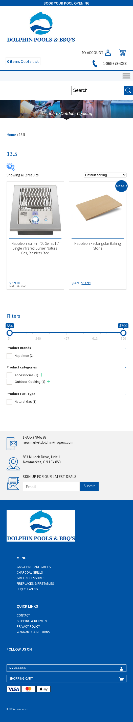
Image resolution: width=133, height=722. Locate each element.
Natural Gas (25, 401)
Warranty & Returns (33, 632)
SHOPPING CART (21, 678)
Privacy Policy (28, 626)
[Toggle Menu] (126, 75)
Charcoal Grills (30, 572)
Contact (23, 615)
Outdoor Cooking (30, 381)
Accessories (26, 375)
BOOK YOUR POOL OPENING (66, 3)
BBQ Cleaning (27, 589)
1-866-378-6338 (108, 63)
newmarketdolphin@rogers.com (48, 442)
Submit (89, 486)
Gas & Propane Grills (34, 567)
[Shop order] (105, 175)
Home (11, 134)
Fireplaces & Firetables (35, 583)
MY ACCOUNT (97, 52)
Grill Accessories (31, 578)
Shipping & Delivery (32, 621)
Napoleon (24, 355)
